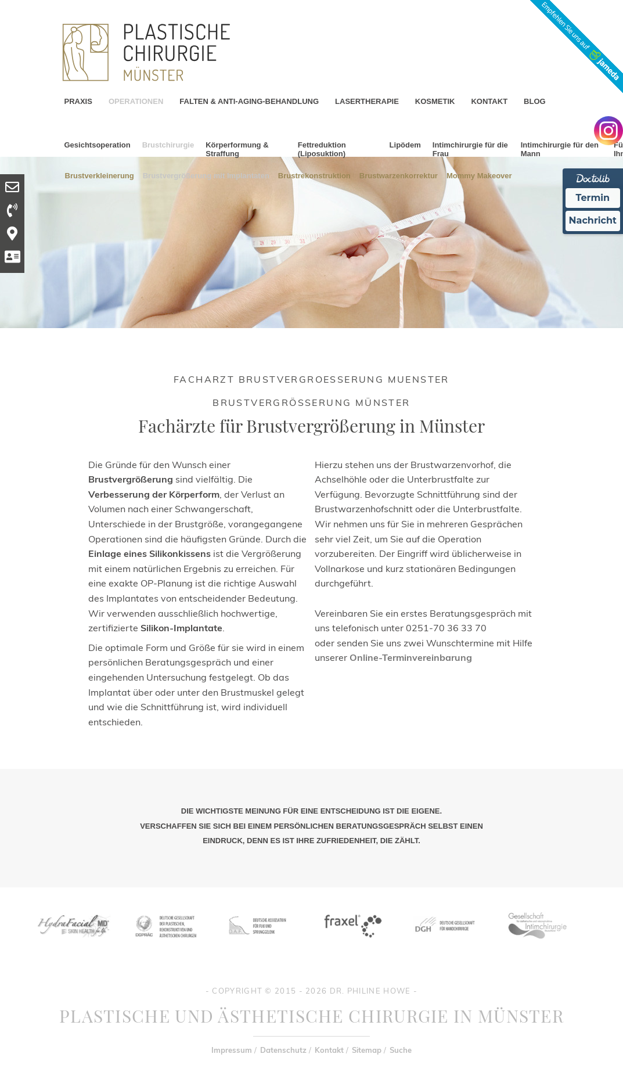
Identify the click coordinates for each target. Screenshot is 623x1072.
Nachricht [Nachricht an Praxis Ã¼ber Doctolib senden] (593, 220)
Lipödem (405, 145)
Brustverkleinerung (99, 175)
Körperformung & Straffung (237, 149)
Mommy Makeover (479, 175)
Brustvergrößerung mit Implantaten (206, 175)
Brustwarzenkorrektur (398, 175)
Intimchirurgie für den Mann (560, 149)
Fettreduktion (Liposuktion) (322, 149)
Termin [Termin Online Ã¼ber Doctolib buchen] (593, 197)
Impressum (231, 1050)
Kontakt (329, 1050)
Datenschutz (283, 1050)
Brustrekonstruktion (314, 175)
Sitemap (366, 1050)
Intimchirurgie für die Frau (470, 149)
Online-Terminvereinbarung (411, 657)
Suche (401, 1050)
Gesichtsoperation (97, 145)
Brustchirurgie (168, 145)
